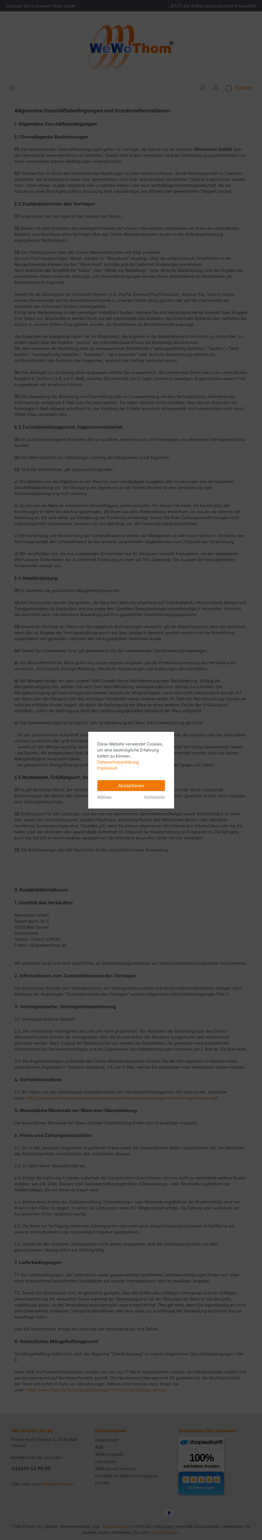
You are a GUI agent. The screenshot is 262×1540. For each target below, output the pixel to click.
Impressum (107, 768)
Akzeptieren (131, 785)
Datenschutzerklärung (118, 762)
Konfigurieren (154, 797)
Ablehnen (104, 797)
